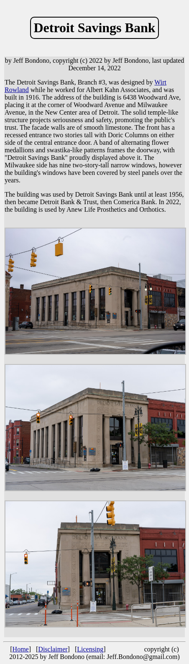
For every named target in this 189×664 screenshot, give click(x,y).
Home (21, 649)
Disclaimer (52, 649)
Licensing (90, 649)
